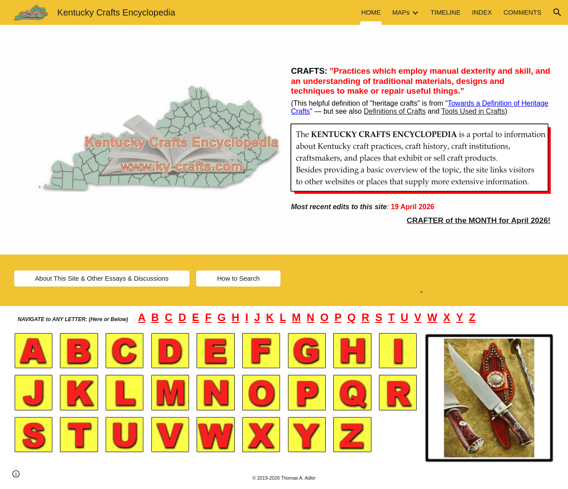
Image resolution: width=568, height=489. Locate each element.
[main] (421, 56)
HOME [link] (371, 12)
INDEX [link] (482, 12)
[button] (557, 12)
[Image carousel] (489, 398)
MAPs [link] (401, 12)
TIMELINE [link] (445, 12)
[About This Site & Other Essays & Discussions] (102, 279)
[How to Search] (238, 279)
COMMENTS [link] (523, 12)
